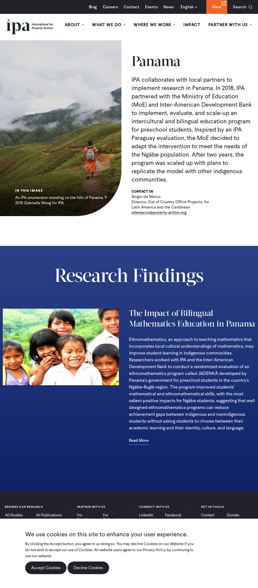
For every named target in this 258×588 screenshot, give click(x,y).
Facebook (173, 515)
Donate (233, 515)
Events (151, 7)
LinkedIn (146, 515)
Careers (110, 7)
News (169, 7)
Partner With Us (230, 24)
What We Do (108, 24)
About (74, 24)
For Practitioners (87, 517)
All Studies (14, 515)
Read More (139, 440)
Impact (191, 24)
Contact (131, 7)
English (187, 7)
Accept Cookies (45, 569)
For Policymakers (114, 517)
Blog (93, 7)
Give (216, 7)
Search (239, 7)
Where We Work (154, 24)
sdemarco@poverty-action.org (159, 213)
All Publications (49, 515)
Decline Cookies (88, 569)
